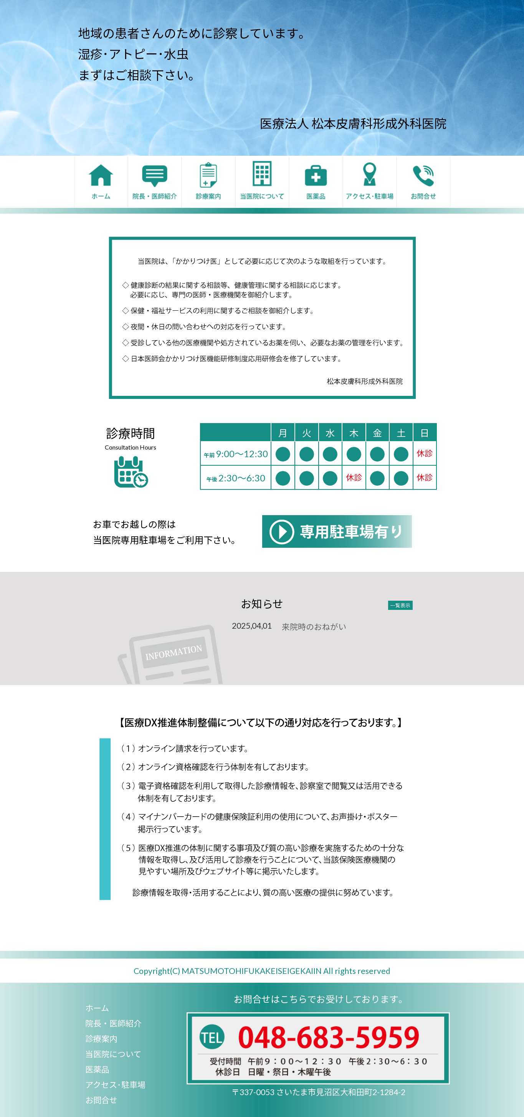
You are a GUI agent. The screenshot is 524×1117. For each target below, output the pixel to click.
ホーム (97, 1008)
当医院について (113, 1054)
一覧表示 (400, 605)
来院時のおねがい (314, 626)
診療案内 (101, 1038)
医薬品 (97, 1069)
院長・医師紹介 (113, 1023)
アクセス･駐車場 (115, 1084)
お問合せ (101, 1100)
